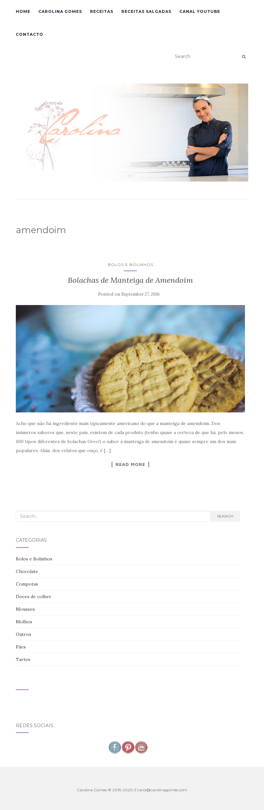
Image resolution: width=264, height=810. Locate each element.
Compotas (27, 584)
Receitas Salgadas (146, 11)
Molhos (24, 622)
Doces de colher (33, 596)
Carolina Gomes (60, 11)
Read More (130, 464)
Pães (21, 647)
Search (225, 516)
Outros (23, 634)
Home (23, 11)
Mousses (25, 609)
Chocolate (27, 571)
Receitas (101, 11)
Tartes (23, 659)
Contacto (29, 34)
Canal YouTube (199, 11)
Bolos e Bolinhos (130, 264)
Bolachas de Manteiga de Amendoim (130, 280)
